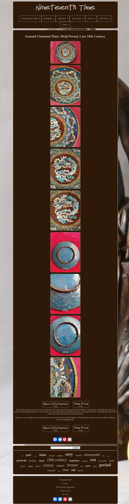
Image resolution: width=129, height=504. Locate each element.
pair (28, 455)
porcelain (103, 461)
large (59, 471)
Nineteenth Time (65, 480)
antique (30, 466)
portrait (21, 460)
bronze (72, 465)
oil (22, 456)
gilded (95, 466)
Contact (65, 483)
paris (88, 466)
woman (60, 456)
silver (35, 456)
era (93, 459)
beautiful (51, 470)
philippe (32, 460)
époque (22, 466)
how (81, 466)
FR (67, 494)
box (103, 456)
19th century (57, 460)
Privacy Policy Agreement (65, 487)
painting (85, 461)
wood (78, 455)
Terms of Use (65, 491)
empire (60, 465)
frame (38, 466)
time (66, 470)
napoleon (74, 460)
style (41, 460)
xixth (111, 460)
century (48, 465)
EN (63, 494)
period (105, 465)
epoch (80, 470)
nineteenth (92, 455)
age (108, 456)
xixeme (52, 456)
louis (42, 455)
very (69, 454)
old (73, 470)
